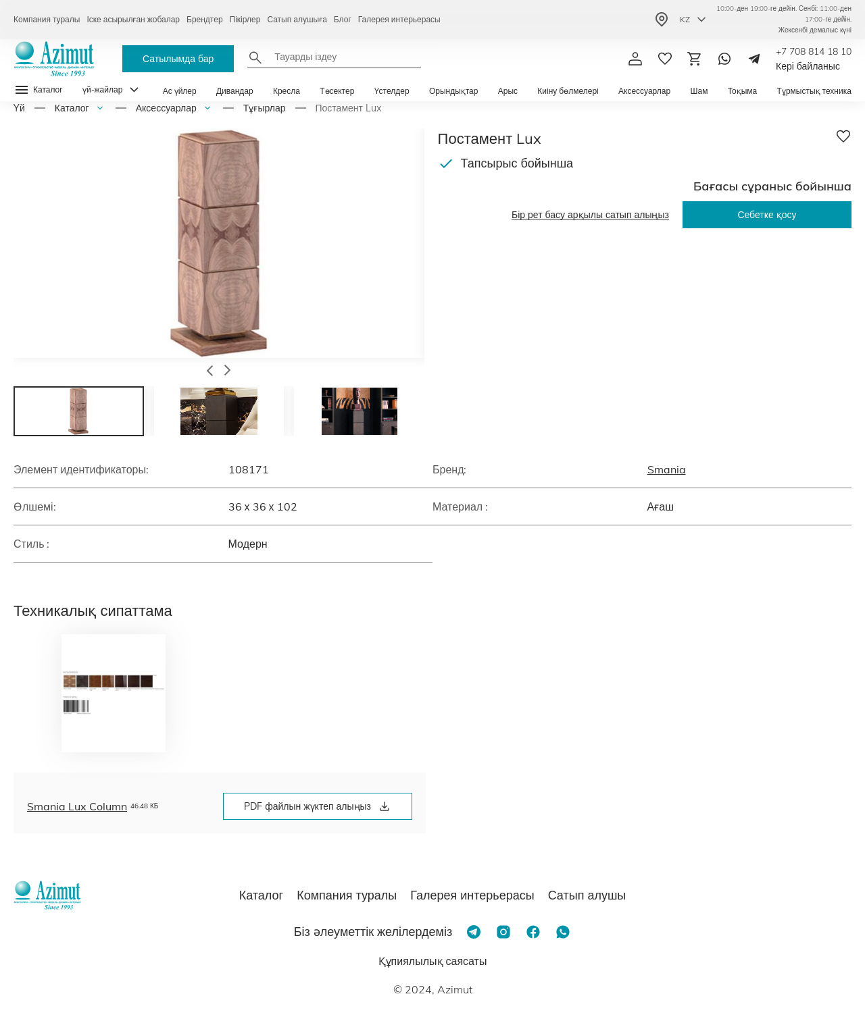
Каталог (72, 108)
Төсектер (337, 91)
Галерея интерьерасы (399, 19)
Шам (699, 91)
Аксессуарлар (644, 91)
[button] (210, 372)
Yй (19, 108)
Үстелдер (392, 91)
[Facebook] (533, 932)
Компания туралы (47, 19)
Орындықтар (453, 91)
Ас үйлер (180, 91)
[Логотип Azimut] (54, 58)
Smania (666, 469)
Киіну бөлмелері (567, 91)
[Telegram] (754, 59)
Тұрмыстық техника (814, 91)
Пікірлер (245, 19)
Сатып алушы (587, 895)
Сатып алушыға (296, 19)
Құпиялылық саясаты (432, 961)
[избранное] (665, 59)
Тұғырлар (264, 108)
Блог (342, 19)
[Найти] (255, 57)
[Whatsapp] (724, 59)
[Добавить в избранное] (843, 136)
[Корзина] (695, 59)
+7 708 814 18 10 (813, 51)
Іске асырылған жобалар (133, 19)
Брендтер (205, 19)
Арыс (508, 91)
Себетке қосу (766, 215)
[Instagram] (503, 932)
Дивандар (234, 91)
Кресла (286, 91)
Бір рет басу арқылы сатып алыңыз (590, 215)
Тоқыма (743, 91)
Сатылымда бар (178, 59)
